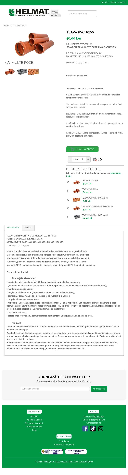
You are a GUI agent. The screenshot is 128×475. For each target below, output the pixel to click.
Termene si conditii (34, 423)
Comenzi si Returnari (64, 444)
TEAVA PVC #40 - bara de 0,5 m (97, 206)
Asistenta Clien (34, 419)
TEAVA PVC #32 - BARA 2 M (95, 198)
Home (6, 25)
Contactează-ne (93, 422)
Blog (34, 430)
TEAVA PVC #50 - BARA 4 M (95, 215)
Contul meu (64, 441)
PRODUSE (56, 15)
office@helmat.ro (97, 419)
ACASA (54, 12)
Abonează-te (99, 389)
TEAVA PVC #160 (90, 180)
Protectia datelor (34, 426)
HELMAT (34, 416)
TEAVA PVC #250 (90, 189)
